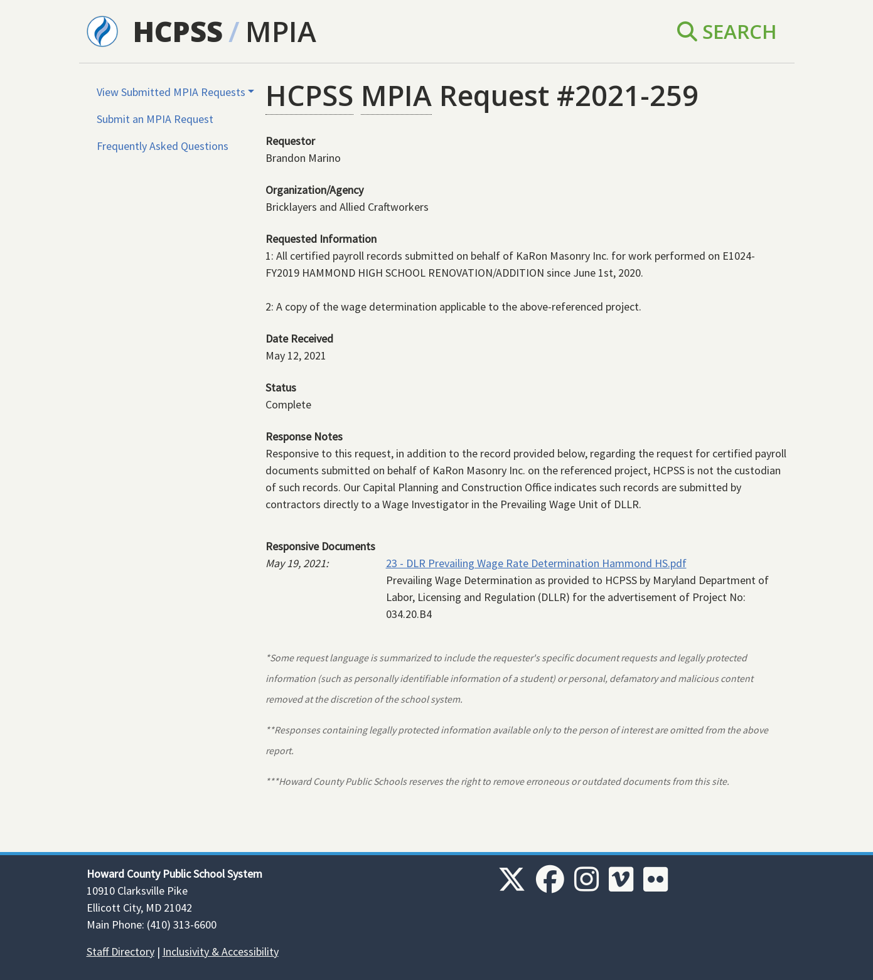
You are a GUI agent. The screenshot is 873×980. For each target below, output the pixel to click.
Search (727, 31)
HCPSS (178, 31)
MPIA (280, 31)
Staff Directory (120, 951)
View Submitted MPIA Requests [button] (171, 92)
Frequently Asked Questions (162, 146)
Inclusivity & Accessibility (221, 951)
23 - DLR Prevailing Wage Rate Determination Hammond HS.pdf (536, 563)
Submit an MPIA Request (155, 119)
